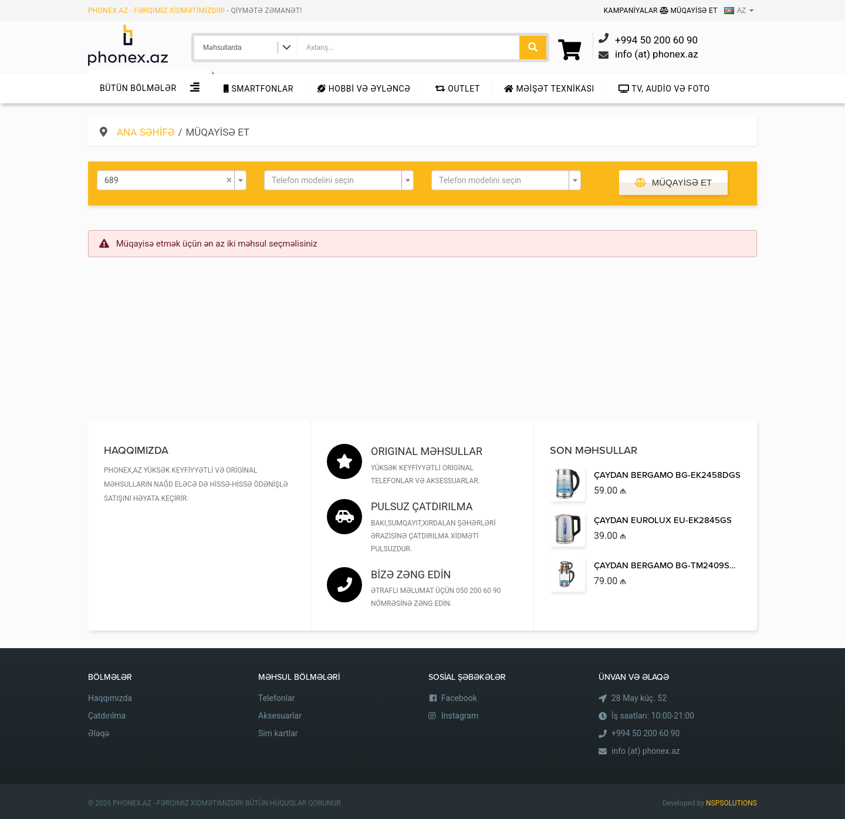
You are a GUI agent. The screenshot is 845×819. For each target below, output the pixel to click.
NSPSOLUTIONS (731, 803)
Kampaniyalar (632, 10)
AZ (735, 10)
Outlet (457, 88)
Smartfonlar (258, 88)
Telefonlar (276, 698)
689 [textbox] (168, 180)
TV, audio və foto (664, 88)
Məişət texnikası (549, 88)
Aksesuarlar (280, 715)
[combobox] (171, 180)
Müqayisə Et (689, 10)
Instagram (459, 715)
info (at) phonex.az (645, 751)
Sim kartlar (278, 733)
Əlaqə (98, 733)
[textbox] (335, 180)
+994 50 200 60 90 (645, 733)
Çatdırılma (107, 715)
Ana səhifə (145, 132)
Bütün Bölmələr (138, 88)
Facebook (459, 698)
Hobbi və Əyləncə (363, 88)
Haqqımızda (110, 698)
